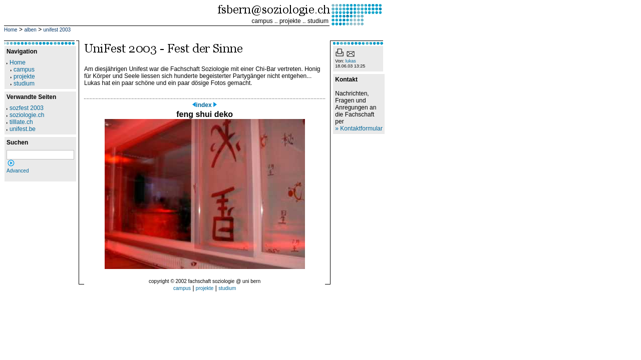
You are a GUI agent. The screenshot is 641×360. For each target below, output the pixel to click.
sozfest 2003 (25, 108)
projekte (290, 21)
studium (318, 21)
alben (30, 29)
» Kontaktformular (359, 128)
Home (11, 29)
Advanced (18, 171)
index (204, 105)
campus (262, 21)
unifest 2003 (57, 29)
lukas (351, 61)
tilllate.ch (20, 122)
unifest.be (21, 129)
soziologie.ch (25, 115)
